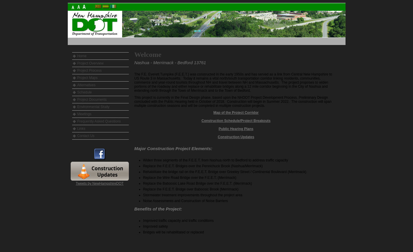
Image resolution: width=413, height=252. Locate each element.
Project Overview (90, 63)
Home (82, 56)
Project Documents (92, 100)
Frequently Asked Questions (99, 121)
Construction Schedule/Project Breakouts (236, 121)
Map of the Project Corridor (236, 113)
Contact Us (86, 136)
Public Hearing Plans (236, 129)
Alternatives (86, 85)
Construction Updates (236, 137)
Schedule (84, 92)
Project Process (89, 71)
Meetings (84, 114)
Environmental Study (93, 107)
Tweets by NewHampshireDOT (100, 183)
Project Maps (87, 78)
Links (81, 129)
